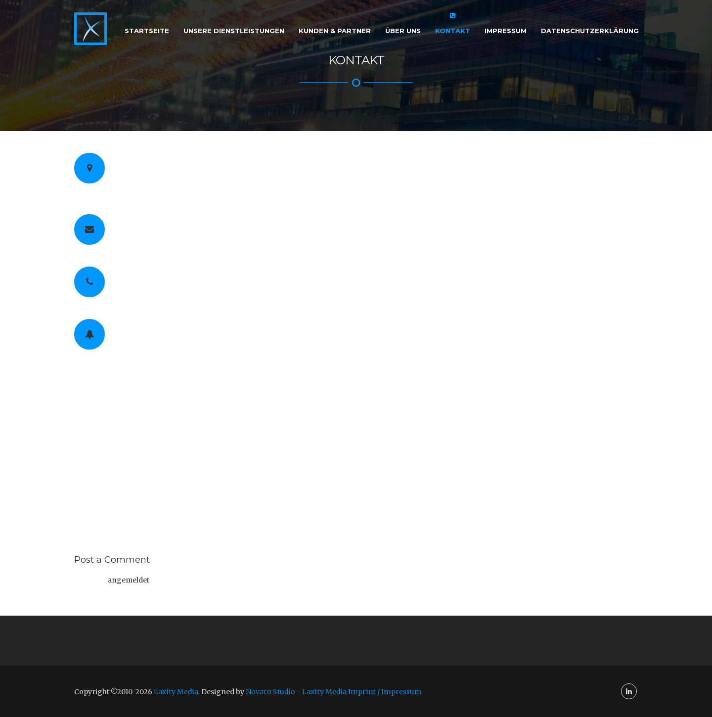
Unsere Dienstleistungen (233, 31)
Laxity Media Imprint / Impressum (362, 691)
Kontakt (452, 31)
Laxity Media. (177, 691)
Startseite (147, 31)
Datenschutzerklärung (590, 31)
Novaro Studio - (274, 691)
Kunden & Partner (335, 31)
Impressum (506, 31)
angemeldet (128, 580)
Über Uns (403, 31)
